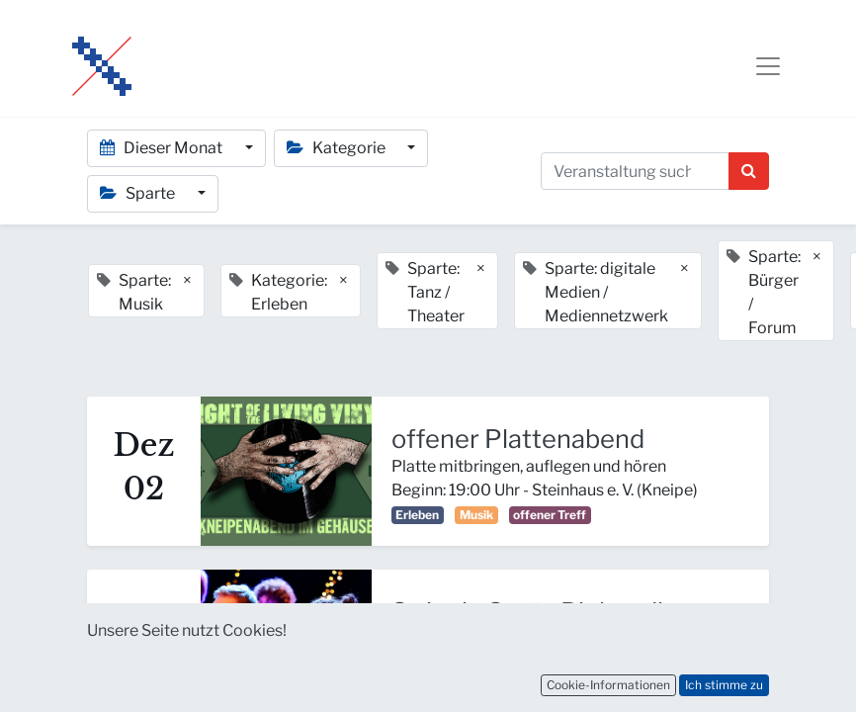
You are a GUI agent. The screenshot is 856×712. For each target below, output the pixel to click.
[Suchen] (748, 171)
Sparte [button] (139, 193)
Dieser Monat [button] (162, 147)
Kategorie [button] (337, 147)
